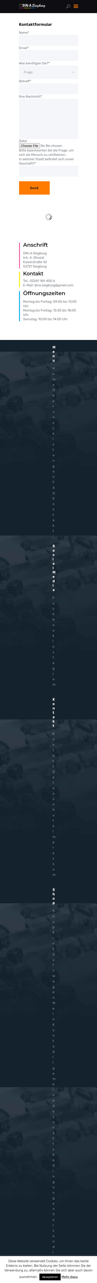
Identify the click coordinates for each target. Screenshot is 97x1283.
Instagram (54, 662)
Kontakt (54, 514)
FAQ (54, 487)
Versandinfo (54, 1241)
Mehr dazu (70, 1277)
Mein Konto (54, 1024)
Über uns (54, 406)
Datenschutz (54, 799)
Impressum (54, 853)
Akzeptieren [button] (50, 1277)
